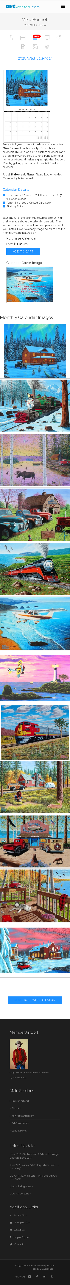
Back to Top (18, 1215)
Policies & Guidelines (42, 1269)
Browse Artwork (20, 1101)
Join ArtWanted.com (23, 1115)
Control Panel (19, 1130)
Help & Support (20, 1237)
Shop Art (16, 1108)
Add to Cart (23, 251)
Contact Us (18, 1244)
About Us (17, 1229)
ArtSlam (50, 1265)
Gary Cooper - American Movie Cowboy (29, 1072)
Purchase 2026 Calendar (35, 1000)
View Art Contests (20, 1193)
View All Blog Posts (21, 1186)
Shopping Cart (20, 1222)
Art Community (20, 1123)
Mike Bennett (20, 1077)
